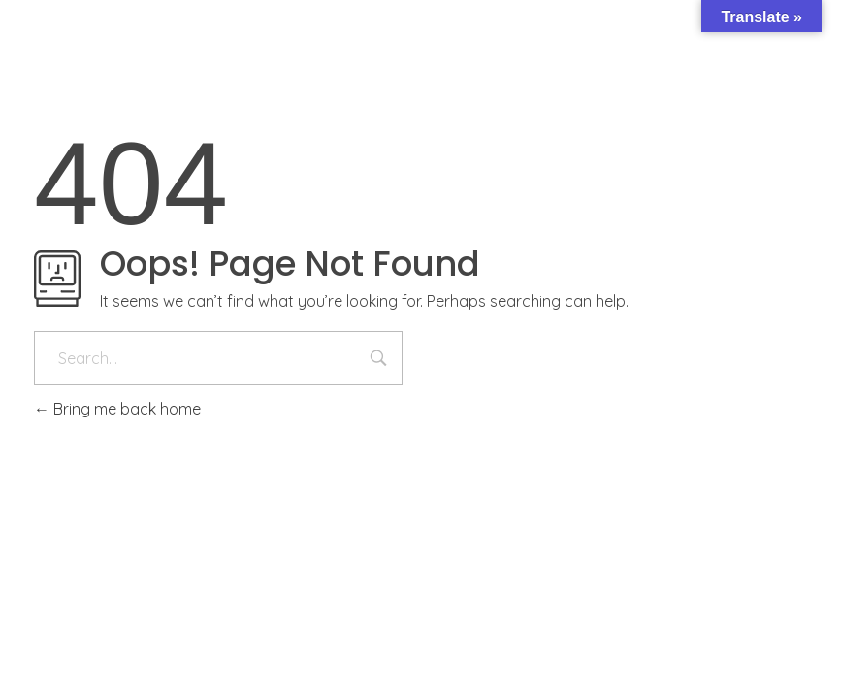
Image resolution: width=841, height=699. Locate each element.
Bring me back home (117, 408)
